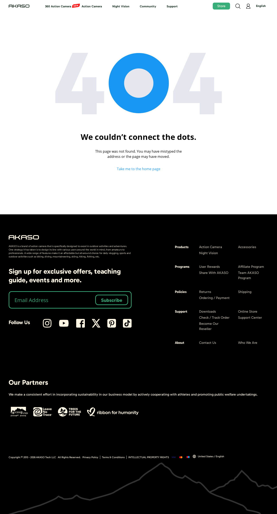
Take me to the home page (138, 169)
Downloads (207, 311)
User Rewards (209, 267)
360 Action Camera (58, 6)
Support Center (250, 317)
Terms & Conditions (113, 457)
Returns (205, 292)
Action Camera (92, 6)
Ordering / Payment (214, 298)
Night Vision (120, 6)
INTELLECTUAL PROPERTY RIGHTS (148, 457)
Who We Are (247, 343)
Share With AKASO (213, 273)
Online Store (247, 311)
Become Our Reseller (209, 326)
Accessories (247, 247)
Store (221, 6)
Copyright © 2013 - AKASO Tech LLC (32, 457)
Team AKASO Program (248, 275)
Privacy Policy (90, 457)
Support (172, 6)
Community (148, 6)
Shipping (244, 292)
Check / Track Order (214, 317)
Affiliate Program (251, 267)
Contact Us (207, 343)
